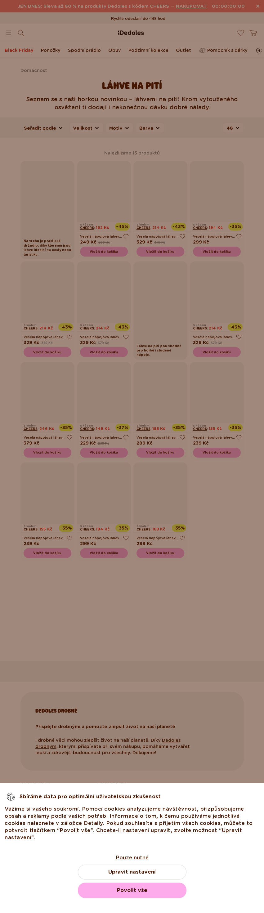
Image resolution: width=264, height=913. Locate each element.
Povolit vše (132, 890)
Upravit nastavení (132, 872)
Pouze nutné (132, 858)
